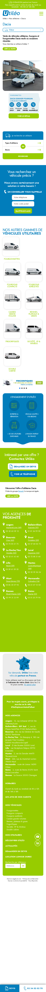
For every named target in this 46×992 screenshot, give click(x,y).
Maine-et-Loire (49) (13, 527)
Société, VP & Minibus (16, 827)
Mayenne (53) (33, 553)
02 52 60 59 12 (11, 531)
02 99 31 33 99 (11, 597)
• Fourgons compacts (14, 813)
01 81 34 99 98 (32, 531)
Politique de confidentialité (30, 879)
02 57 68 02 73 (33, 544)
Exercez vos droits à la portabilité (17, 881)
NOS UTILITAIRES (13, 835)
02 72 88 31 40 (32, 556)
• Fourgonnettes (11, 810)
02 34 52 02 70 (35, 988)
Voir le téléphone (24, 474)
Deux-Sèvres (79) (13, 581)
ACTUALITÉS (11, 845)
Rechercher (23, 156)
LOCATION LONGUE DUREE (18, 856)
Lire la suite (10, 49)
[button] (23, 399)
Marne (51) (32, 594)
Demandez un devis (25, 466)
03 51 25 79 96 (32, 597)
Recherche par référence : (16, 862)
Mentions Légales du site (14, 879)
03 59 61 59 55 (10, 569)
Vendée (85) (11, 553)
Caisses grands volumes (16, 818)
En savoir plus (30, 684)
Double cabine (13, 829)
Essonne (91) (33, 527)
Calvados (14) (33, 581)
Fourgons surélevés (14, 816)
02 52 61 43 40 (11, 556)
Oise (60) (10, 540)
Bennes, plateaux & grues (17, 821)
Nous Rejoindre (33, 881)
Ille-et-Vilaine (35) (13, 594)
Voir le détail (23, 116)
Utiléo (5, 18)
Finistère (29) (33, 540)
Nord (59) (10, 565)
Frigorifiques (12, 824)
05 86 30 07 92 (11, 585)
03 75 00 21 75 (10, 544)
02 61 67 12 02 (33, 585)
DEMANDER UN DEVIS (16, 851)
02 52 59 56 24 (33, 572)
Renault (20, 491)
